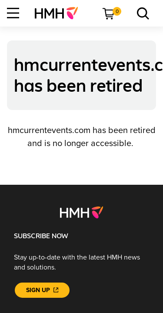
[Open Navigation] (13, 13)
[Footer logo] (81, 212)
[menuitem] (60, 13)
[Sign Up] (42, 290)
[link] (60, 13)
